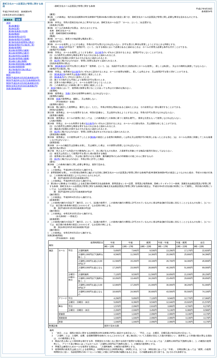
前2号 (57, 60)
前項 (61, 47)
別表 (68, 93)
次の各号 (99, 52)
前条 (78, 74)
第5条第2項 (59, 74)
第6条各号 (59, 77)
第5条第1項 (60, 66)
